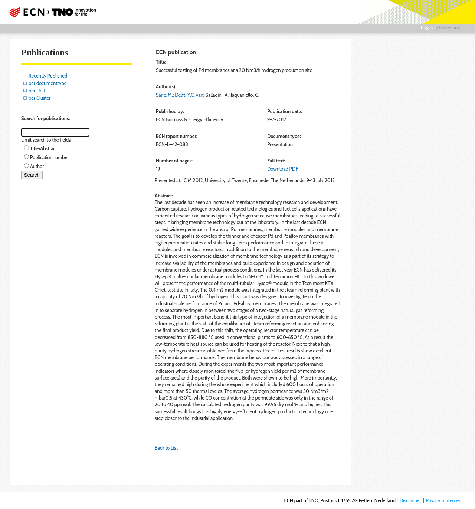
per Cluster (39, 98)
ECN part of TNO (50, 12)
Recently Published (48, 76)
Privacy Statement (444, 500)
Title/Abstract (43, 148)
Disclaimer (410, 500)
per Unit (37, 90)
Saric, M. (164, 95)
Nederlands (450, 27)
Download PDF (282, 169)
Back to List (166, 448)
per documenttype (47, 83)
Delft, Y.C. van (189, 95)
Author (37, 166)
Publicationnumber (49, 157)
